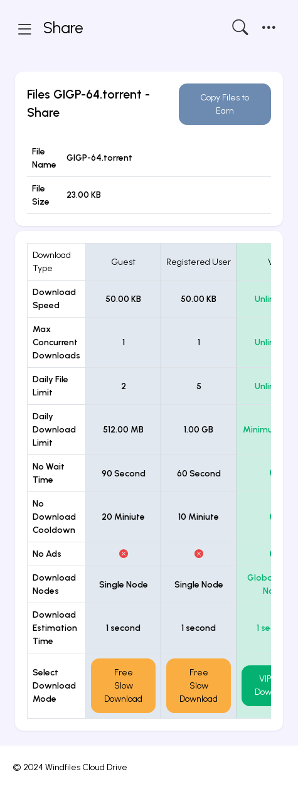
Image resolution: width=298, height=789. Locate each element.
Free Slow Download (123, 685)
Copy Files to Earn (224, 104)
